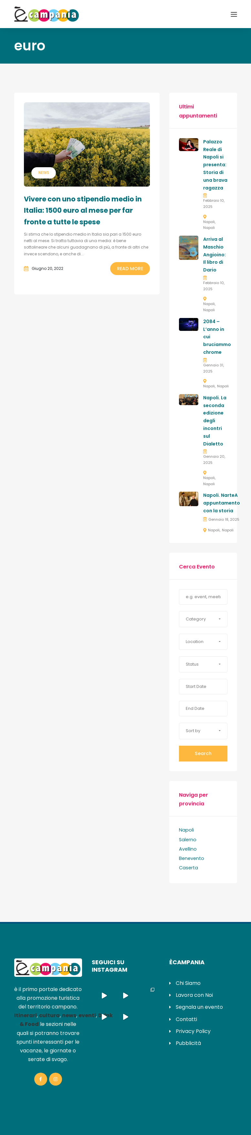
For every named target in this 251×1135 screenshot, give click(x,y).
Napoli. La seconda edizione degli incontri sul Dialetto (214, 420)
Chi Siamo (188, 983)
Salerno (187, 839)
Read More (130, 268)
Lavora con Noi (194, 995)
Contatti (186, 1019)
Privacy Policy (193, 1031)
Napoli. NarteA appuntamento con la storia (221, 503)
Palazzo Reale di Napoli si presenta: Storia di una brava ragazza (215, 164)
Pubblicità (188, 1043)
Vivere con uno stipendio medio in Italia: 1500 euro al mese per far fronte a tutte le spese (83, 210)
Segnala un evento (199, 1007)
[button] (203, 619)
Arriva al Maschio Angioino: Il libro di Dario (214, 254)
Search (203, 753)
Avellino (188, 849)
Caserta (188, 867)
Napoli (209, 221)
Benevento (191, 858)
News (43, 172)
